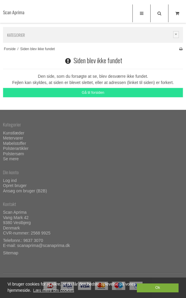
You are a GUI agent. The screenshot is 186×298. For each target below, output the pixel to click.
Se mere (11, 158)
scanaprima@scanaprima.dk (43, 245)
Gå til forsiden (93, 93)
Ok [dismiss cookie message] (157, 288)
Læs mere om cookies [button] (53, 290)
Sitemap (10, 253)
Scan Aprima (13, 12)
